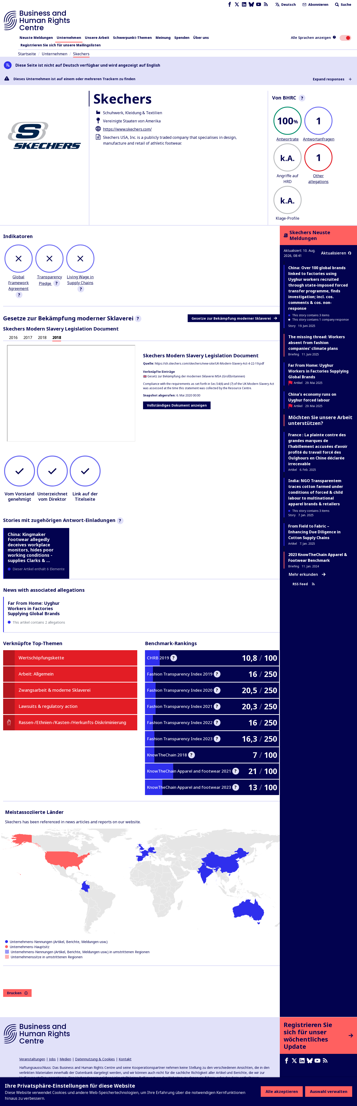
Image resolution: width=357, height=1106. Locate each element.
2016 (13, 337)
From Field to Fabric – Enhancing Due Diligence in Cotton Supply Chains (314, 531)
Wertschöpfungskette (41, 658)
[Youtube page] (258, 4)
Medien (65, 1059)
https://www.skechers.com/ (127, 129)
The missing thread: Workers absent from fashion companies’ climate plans (316, 342)
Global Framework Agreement (18, 282)
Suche (342, 4)
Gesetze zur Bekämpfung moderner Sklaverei (234, 318)
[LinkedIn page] (244, 4)
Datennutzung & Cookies (95, 1059)
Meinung (163, 37)
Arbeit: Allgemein (36, 674)
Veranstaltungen (32, 1059)
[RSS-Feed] (266, 4)
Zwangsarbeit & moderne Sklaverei (54, 690)
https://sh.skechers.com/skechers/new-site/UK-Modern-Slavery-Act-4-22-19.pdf (209, 363)
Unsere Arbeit (97, 37)
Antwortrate (287, 139)
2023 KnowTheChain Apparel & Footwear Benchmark (317, 557)
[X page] (237, 4)
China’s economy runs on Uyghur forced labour (312, 397)
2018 (42, 337)
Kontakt (125, 1059)
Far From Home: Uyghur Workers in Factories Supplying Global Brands (34, 608)
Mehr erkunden (307, 574)
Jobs (52, 1059)
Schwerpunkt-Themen (132, 37)
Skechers (81, 53)
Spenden (181, 37)
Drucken (17, 993)
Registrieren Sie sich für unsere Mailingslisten (61, 45)
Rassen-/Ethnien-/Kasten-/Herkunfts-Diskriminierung (72, 722)
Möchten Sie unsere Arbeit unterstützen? (320, 420)
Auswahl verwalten (328, 1091)
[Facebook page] (230, 4)
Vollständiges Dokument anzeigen (177, 405)
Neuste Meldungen (36, 37)
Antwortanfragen (318, 139)
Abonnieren (315, 4)
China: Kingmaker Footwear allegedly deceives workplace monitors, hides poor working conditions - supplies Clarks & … (31, 547)
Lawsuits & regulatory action (48, 706)
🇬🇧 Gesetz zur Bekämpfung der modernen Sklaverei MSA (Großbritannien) (194, 376)
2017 (27, 337)
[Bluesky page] (251, 4)
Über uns (201, 37)
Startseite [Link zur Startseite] (27, 53)
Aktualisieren (336, 253)
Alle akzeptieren (282, 1091)
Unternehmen (69, 37)
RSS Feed (304, 584)
